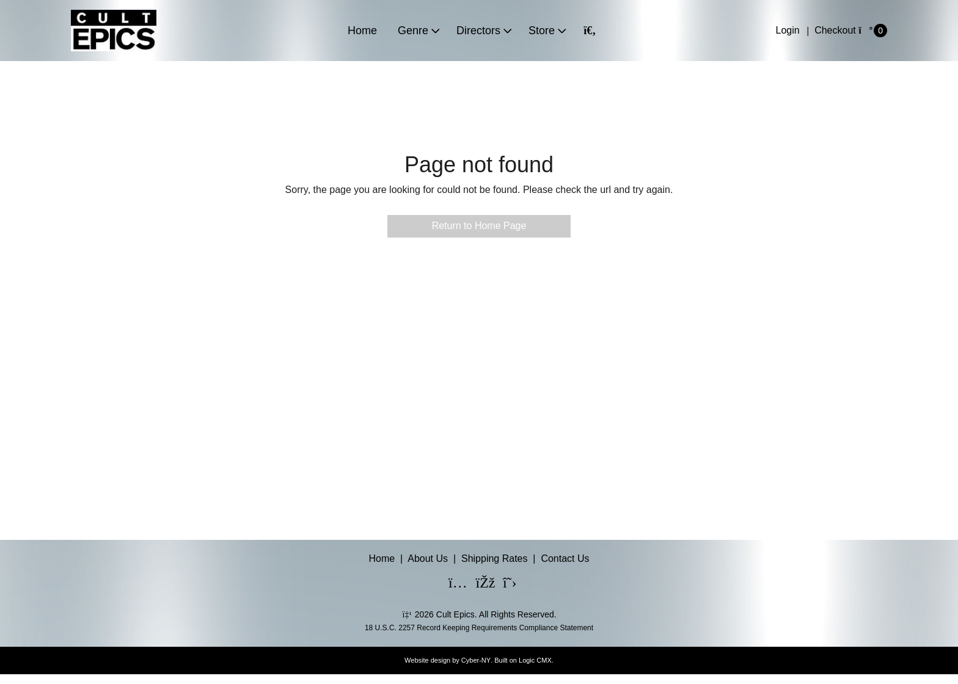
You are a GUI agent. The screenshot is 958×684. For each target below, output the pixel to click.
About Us (428, 558)
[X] (504, 584)
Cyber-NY (476, 660)
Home (362, 30)
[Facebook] (478, 584)
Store (541, 30)
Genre (413, 30)
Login (788, 30)
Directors (478, 30)
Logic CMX (535, 660)
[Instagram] (450, 584)
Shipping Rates (494, 558)
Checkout (835, 30)
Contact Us (565, 558)
